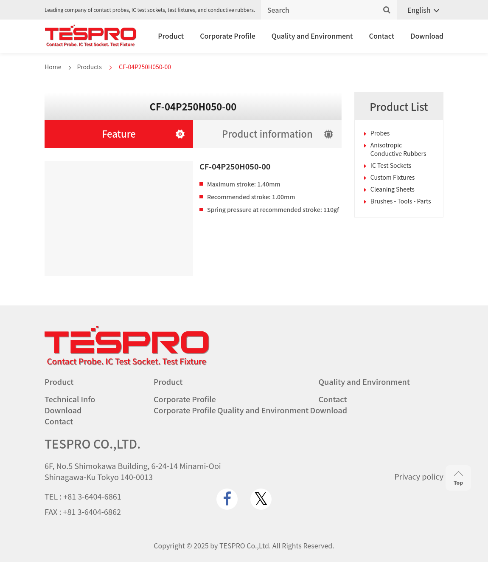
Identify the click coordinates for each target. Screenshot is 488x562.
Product (171, 36)
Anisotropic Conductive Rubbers (398, 149)
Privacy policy (418, 476)
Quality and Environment (312, 36)
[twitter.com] (261, 499)
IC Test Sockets (390, 165)
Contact (382, 36)
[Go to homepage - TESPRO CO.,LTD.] (127, 363)
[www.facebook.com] (227, 499)
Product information (267, 133)
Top (458, 478)
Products (89, 66)
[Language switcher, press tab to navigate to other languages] (420, 10)
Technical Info (70, 398)
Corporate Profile (227, 36)
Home (53, 66)
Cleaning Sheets (392, 189)
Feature (119, 133)
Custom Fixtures (392, 177)
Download (426, 36)
